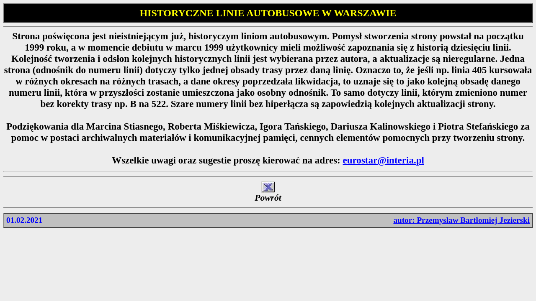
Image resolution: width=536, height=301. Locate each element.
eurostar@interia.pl (383, 160)
